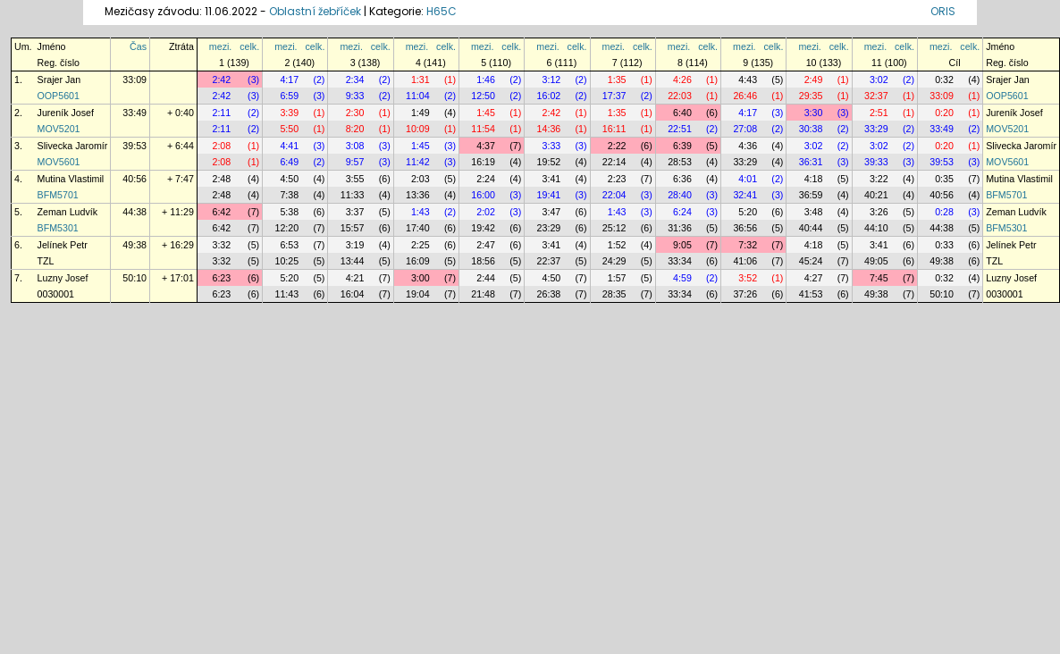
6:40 (682, 112)
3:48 (813, 211)
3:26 (879, 211)
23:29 (549, 227)
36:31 (811, 161)
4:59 (682, 277)
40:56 (134, 178)
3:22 (879, 178)
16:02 (549, 95)
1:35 (617, 79)
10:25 (286, 261)
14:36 (549, 128)
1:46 (485, 79)
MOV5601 (59, 161)
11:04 (418, 95)
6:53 (289, 244)
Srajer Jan (59, 79)
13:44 (353, 261)
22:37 (549, 261)
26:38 (549, 294)
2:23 (617, 178)
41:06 (745, 261)
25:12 (614, 227)
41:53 (811, 294)
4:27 (813, 277)
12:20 (286, 227)
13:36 (418, 194)
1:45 (485, 112)
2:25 (420, 244)
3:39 (289, 112)
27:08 (745, 128)
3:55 (355, 178)
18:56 (483, 261)
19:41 (549, 194)
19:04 (418, 294)
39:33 (876, 161)
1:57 (617, 277)
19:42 (483, 227)
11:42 (418, 161)
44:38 (134, 211)
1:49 (420, 112)
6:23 (221, 277)
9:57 (355, 161)
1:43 (420, 211)
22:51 (680, 128)
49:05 (876, 261)
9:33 (355, 95)
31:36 (680, 227)
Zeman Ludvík (68, 211)
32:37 (876, 95)
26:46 (745, 95)
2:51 (879, 112)
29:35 (811, 95)
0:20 (944, 112)
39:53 (134, 145)
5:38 (289, 211)
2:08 (221, 145)
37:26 (745, 294)
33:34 (680, 261)
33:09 (134, 79)
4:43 (747, 79)
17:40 (418, 227)
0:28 (944, 211)
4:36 (747, 145)
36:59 (811, 194)
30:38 (811, 128)
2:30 (355, 112)
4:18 (813, 178)
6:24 (682, 211)
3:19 (355, 244)
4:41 (289, 145)
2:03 (420, 178)
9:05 (682, 244)
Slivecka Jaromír (73, 145)
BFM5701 (58, 194)
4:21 (355, 277)
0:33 (944, 244)
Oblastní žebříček (315, 11)
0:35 (944, 178)
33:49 (134, 112)
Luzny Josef (63, 277)
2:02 (485, 211)
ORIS (942, 11)
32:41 (745, 194)
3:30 (813, 112)
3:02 (879, 79)
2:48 (221, 178)
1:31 (420, 79)
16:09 (418, 261)
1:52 (617, 244)
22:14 (614, 161)
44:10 (876, 227)
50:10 (134, 277)
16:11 (614, 128)
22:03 (680, 95)
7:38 (289, 194)
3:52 (747, 277)
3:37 (355, 211)
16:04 (353, 294)
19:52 (549, 161)
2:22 (617, 145)
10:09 (418, 128)
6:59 (289, 95)
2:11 (221, 112)
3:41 (552, 178)
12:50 (483, 95)
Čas (138, 46)
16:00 (483, 194)
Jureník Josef (66, 112)
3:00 (420, 277)
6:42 (221, 211)
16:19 (483, 161)
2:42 (221, 79)
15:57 (353, 227)
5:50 (289, 128)
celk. (249, 46)
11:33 (353, 194)
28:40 (680, 194)
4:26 (682, 79)
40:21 (876, 194)
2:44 (485, 277)
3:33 (552, 145)
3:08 (355, 145)
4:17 (289, 79)
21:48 (483, 294)
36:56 (745, 227)
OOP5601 (59, 95)
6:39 (682, 145)
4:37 (485, 145)
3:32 (221, 244)
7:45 (879, 277)
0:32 (944, 79)
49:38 (134, 244)
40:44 (811, 227)
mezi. (220, 46)
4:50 (289, 178)
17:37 (614, 95)
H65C (441, 11)
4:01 (747, 178)
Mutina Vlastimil (71, 178)
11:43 (286, 294)
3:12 (552, 79)
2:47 (485, 244)
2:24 (485, 178)
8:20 (355, 128)
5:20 (747, 211)
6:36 (682, 178)
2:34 (355, 79)
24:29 (614, 261)
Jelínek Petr (63, 244)
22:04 (614, 194)
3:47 (552, 211)
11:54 (483, 128)
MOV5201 (59, 128)
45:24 (811, 261)
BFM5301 (58, 227)
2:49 (813, 79)
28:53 (680, 161)
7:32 (747, 244)
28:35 (614, 294)
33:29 (876, 128)
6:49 (289, 161)
